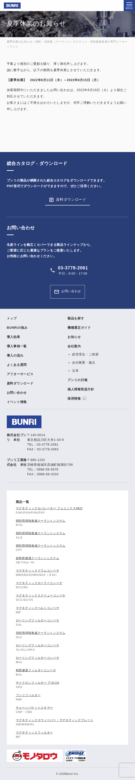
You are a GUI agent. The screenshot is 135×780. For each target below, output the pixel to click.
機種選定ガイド (79, 327)
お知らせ (74, 337)
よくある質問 (17, 365)
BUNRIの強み (17, 327)
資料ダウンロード (71, 199)
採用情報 (74, 398)
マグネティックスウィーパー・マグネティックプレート (55, 720)
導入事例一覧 (17, 346)
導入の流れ (15, 355)
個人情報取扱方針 (81, 389)
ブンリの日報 (77, 380)
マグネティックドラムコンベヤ (37, 570)
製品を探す (76, 318)
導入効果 (13, 337)
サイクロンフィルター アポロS (37, 682)
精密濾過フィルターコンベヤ (36, 670)
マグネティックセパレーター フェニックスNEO (49, 508)
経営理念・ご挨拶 (85, 354)
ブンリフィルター (28, 695)
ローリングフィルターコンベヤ (37, 620)
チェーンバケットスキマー (34, 707)
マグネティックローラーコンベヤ (39, 583)
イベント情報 (17, 402)
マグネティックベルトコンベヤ (37, 608)
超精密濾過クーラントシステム (37, 558)
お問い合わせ (71, 291)
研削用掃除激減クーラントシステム (40, 520)
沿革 (75, 370)
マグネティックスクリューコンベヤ (40, 595)
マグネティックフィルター (34, 732)
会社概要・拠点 (83, 362)
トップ (12, 318)
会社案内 (74, 346)
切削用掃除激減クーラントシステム (40, 633)
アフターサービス (20, 374)
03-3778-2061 (73, 267)
